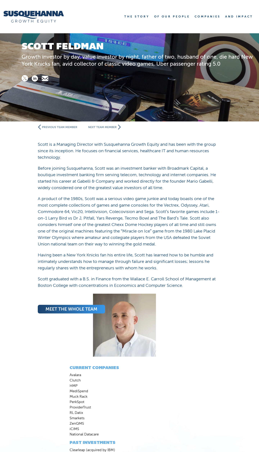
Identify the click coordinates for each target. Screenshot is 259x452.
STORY (162, 406)
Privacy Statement (242, 429)
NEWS (144, 412)
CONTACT (231, 412)
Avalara (35, 183)
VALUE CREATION (185, 412)
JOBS (236, 419)
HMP (34, 193)
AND (239, 16)
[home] (38, 16)
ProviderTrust (40, 215)
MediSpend (39, 199)
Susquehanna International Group (61, 429)
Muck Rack (38, 204)
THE (136, 16)
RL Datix (36, 220)
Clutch (35, 188)
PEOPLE (191, 406)
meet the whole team (145, 341)
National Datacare (44, 242)
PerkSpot (37, 210)
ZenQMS (37, 231)
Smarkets (37, 226)
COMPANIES (228, 406)
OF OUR (172, 16)
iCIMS (34, 237)
